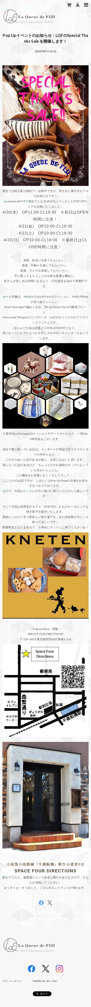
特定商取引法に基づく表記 (45, 981)
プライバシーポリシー (12, 981)
